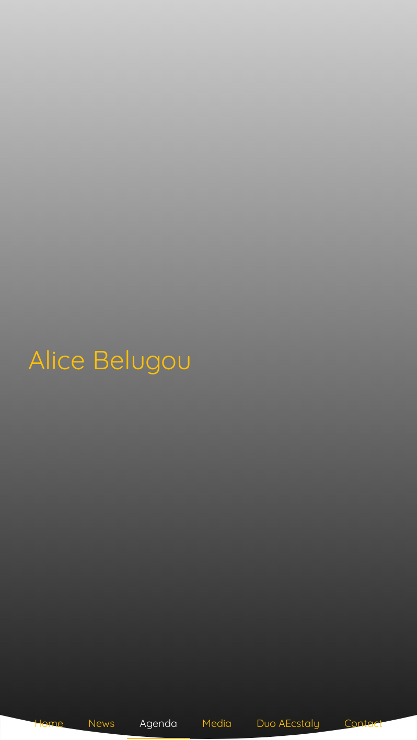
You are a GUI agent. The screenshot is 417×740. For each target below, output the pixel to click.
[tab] (49, 725)
